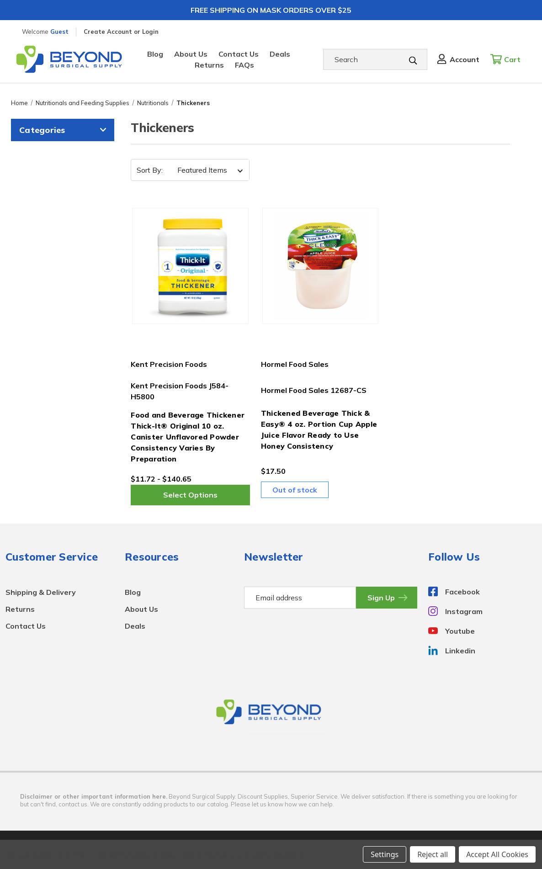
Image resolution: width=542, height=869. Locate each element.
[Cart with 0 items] (508, 59)
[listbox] (207, 169)
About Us (190, 53)
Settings (385, 854)
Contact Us (238, 53)
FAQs (244, 64)
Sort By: (150, 170)
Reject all (432, 854)
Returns (209, 64)
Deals (280, 53)
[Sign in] (457, 59)
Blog (155, 53)
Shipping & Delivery (40, 592)
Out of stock (294, 489)
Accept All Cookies (497, 854)
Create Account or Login (121, 31)
